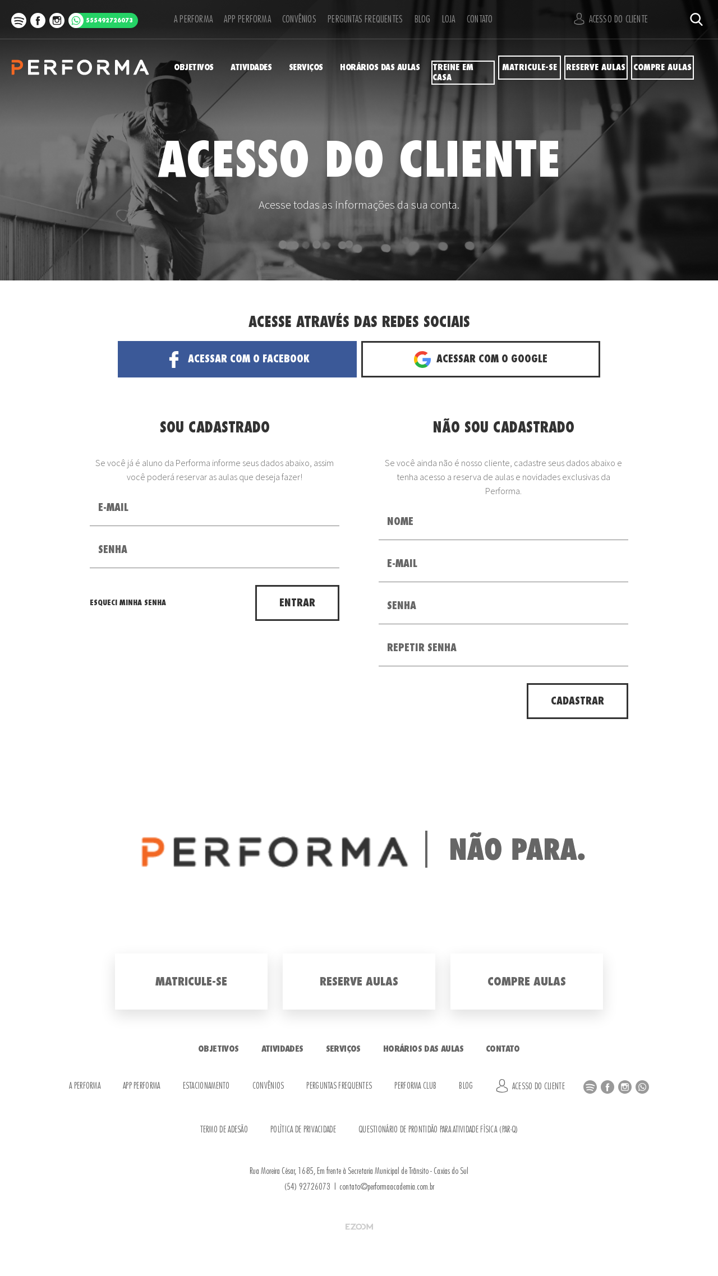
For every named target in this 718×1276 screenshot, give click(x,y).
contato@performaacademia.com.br (386, 1186)
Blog (415, 19)
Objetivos (191, 67)
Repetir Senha (422, 648)
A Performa (189, 19)
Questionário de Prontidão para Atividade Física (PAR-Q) (438, 1130)
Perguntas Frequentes (358, 19)
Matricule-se (529, 67)
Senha (112, 550)
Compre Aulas (662, 67)
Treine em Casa (463, 67)
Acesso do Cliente (614, 19)
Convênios (293, 19)
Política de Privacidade (303, 1130)
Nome (400, 522)
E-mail (113, 508)
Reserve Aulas (596, 67)
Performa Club (415, 1086)
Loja (446, 19)
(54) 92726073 (307, 1186)
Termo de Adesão (224, 1130)
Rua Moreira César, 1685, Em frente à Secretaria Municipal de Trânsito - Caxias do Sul (359, 1171)
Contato (481, 19)
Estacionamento (206, 1086)
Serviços (311, 67)
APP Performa (241, 19)
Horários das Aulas (386, 67)
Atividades (252, 67)
